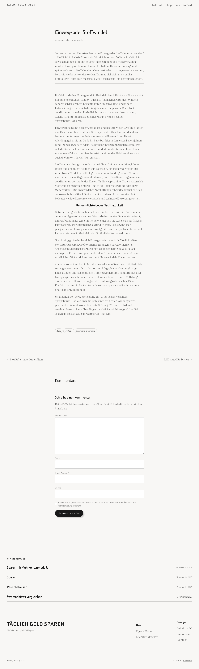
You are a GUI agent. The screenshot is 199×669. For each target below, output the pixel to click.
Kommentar (61, 415)
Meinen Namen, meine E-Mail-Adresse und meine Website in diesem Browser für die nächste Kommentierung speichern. (97, 504)
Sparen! (12, 577)
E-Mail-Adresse (62, 472)
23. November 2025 (184, 567)
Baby (59, 330)
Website (58, 487)
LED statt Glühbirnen (176, 359)
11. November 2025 (184, 577)
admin (68, 39)
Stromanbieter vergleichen (24, 597)
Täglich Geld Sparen (21, 4)
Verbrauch (78, 39)
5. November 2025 (184, 587)
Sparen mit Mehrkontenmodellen (28, 567)
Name (58, 458)
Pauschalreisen (17, 587)
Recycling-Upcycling (85, 330)
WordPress (187, 660)
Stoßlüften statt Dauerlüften (26, 359)
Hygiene (68, 330)
